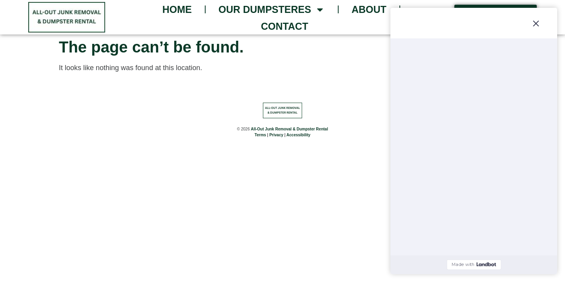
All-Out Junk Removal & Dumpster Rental (289, 130)
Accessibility (298, 136)
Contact (284, 26)
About (369, 9)
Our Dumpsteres (272, 9)
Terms (260, 136)
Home (177, 9)
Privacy (276, 136)
